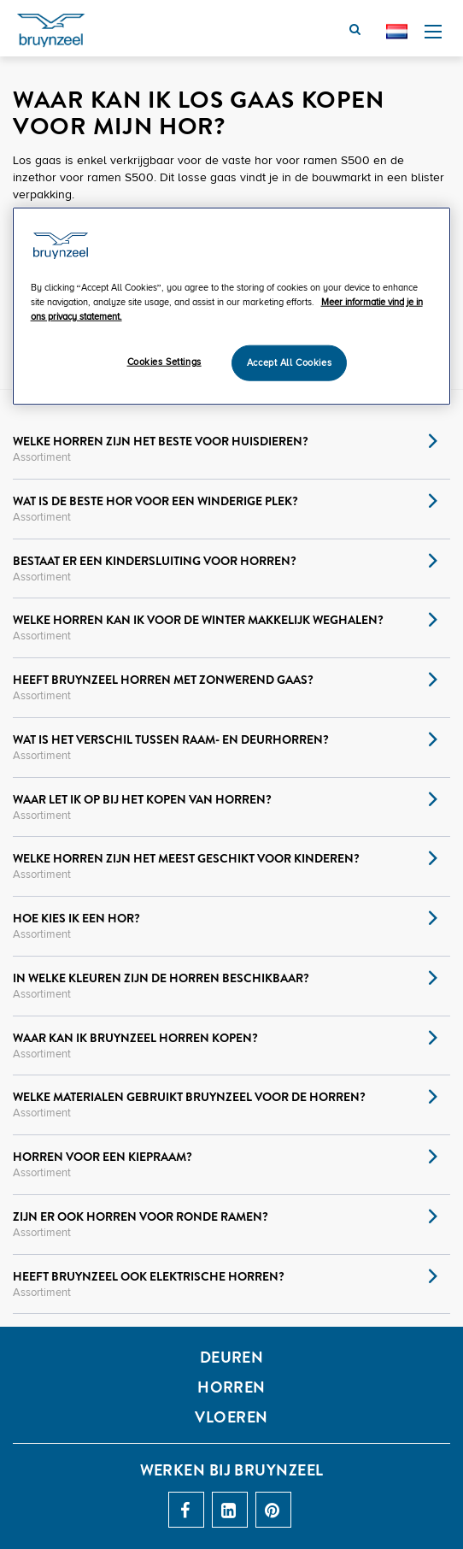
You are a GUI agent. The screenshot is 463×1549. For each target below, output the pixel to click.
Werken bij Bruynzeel (232, 1470)
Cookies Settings (164, 362)
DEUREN (232, 1357)
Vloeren (231, 1417)
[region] (232, 305)
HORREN (231, 1387)
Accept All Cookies (289, 362)
